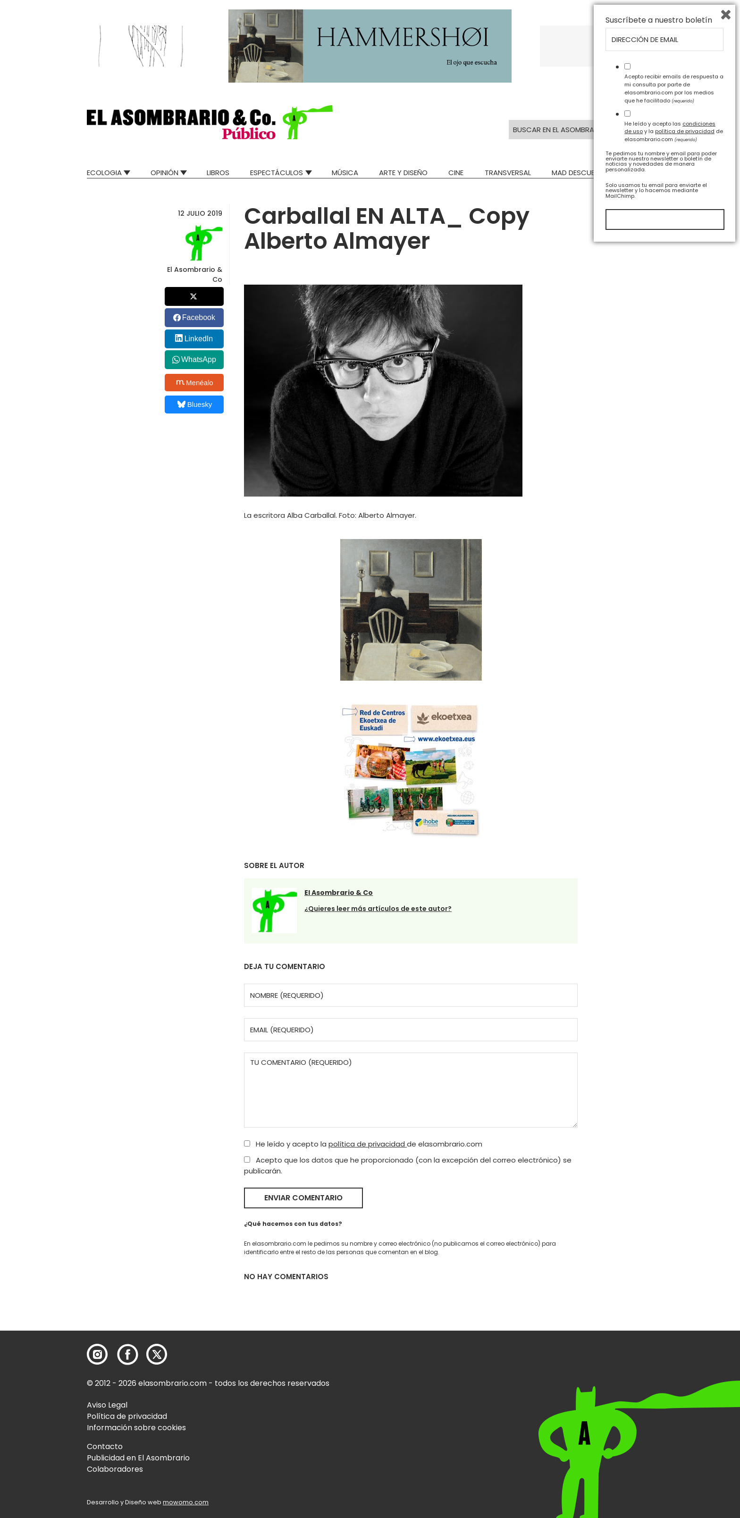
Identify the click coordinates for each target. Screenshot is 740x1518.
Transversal (508, 172)
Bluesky (194, 404)
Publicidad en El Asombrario (138, 1457)
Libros (218, 172)
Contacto (105, 1446)
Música (345, 172)
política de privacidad (367, 1144)
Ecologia (104, 172)
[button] (210, 122)
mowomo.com (186, 1502)
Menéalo (195, 382)
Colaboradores (115, 1469)
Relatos (638, 172)
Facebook (198, 317)
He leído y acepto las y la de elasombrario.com (673, 1403)
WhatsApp (198, 359)
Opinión (164, 172)
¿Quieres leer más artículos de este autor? (378, 908)
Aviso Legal (107, 1405)
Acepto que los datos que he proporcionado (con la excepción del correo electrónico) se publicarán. (408, 1165)
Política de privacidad (127, 1416)
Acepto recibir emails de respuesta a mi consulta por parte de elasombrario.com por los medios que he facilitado (673, 1359)
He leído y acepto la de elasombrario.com (363, 1144)
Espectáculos (276, 172)
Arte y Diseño (403, 172)
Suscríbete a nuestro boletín (658, 1292)
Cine (455, 172)
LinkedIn (199, 339)
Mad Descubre (577, 172)
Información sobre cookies (136, 1427)
